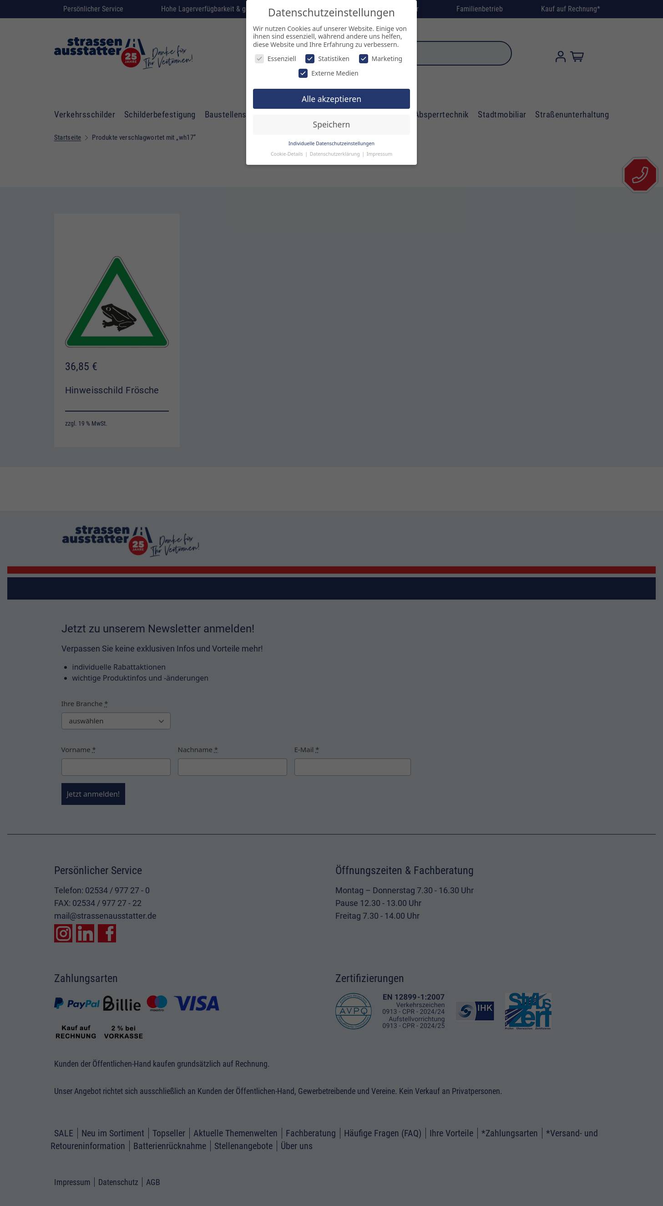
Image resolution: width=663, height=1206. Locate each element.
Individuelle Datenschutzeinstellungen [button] (331, 143)
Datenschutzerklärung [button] (335, 154)
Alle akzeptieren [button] (331, 98)
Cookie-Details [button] (287, 154)
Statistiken (327, 58)
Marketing (381, 58)
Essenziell (275, 58)
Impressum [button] (379, 154)
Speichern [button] (331, 124)
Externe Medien (328, 73)
